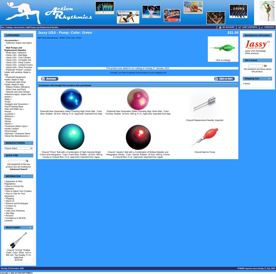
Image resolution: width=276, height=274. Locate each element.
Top (2, 27)
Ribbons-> (10, 116)
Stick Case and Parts (16, 89)
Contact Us (11, 206)
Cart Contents (247, 27)
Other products (252, 53)
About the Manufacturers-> (17, 136)
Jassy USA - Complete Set (18, 60)
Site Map (10, 213)
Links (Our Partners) (15, 211)
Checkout (267, 27)
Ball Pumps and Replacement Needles (42, 27)
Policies (9, 208)
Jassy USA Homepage (255, 51)
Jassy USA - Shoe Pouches (19, 67)
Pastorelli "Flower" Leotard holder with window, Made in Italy (17, 72)
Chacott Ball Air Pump (205, 152)
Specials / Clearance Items (17, 133)
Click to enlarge (223, 59)
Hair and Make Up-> (14, 109)
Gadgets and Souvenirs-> (17, 104)
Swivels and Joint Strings (18, 92)
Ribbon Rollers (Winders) (18, 87)
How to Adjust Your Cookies (19, 191)
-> (12, 40)
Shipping (10, 198)
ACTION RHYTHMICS (24, 273)
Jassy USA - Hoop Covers (18, 62)
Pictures (9, 215)
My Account (226, 27)
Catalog (9, 27)
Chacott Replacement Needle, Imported (204, 120)
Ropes (8, 119)
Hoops (8, 111)
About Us (10, 201)
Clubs (8, 101)
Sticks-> (9, 124)
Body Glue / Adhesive (16, 52)
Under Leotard (12, 128)
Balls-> (8, 99)
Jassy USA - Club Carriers (18, 57)
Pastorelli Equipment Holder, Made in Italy (15, 78)
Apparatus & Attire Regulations (13, 182)
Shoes (8, 121)
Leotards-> (10, 114)
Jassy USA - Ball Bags (16, 55)
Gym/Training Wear (14, 106)
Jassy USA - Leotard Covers (19, 65)
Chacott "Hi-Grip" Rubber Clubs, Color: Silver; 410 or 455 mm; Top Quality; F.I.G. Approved (18, 254)
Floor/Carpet (11, 131)
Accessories (19, 27)
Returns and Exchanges (17, 203)
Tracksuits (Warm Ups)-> (16, 126)
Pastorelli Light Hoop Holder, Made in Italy (15, 83)
